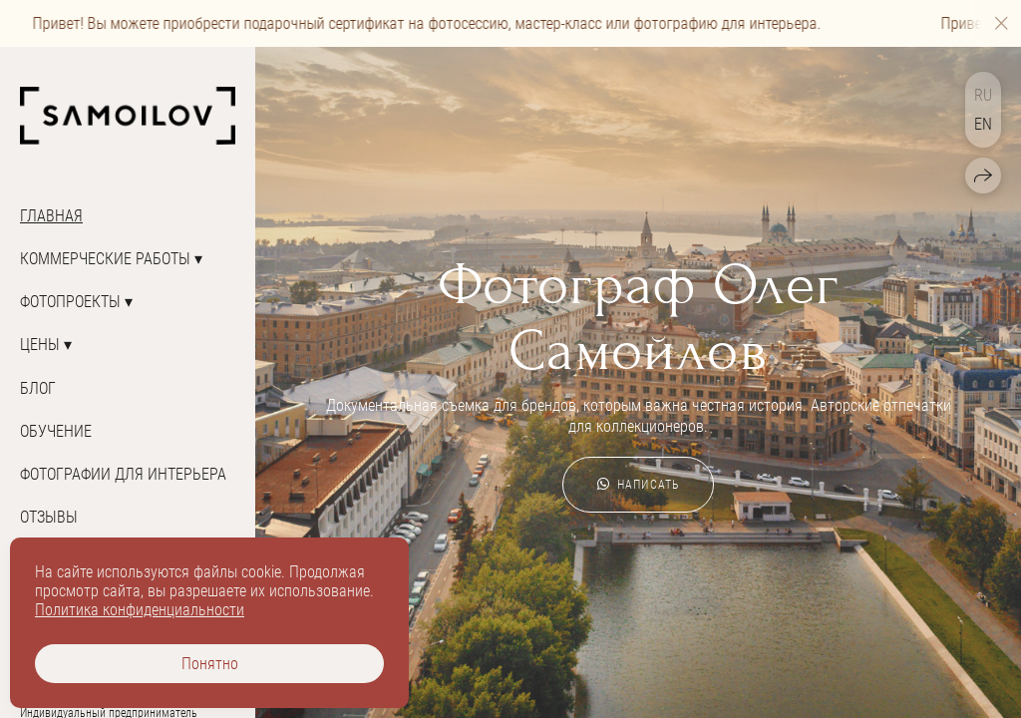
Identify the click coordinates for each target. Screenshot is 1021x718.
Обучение (56, 431)
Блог (38, 388)
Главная (51, 215)
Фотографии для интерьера (123, 474)
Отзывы (49, 517)
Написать (638, 485)
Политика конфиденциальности (139, 609)
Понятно (209, 663)
